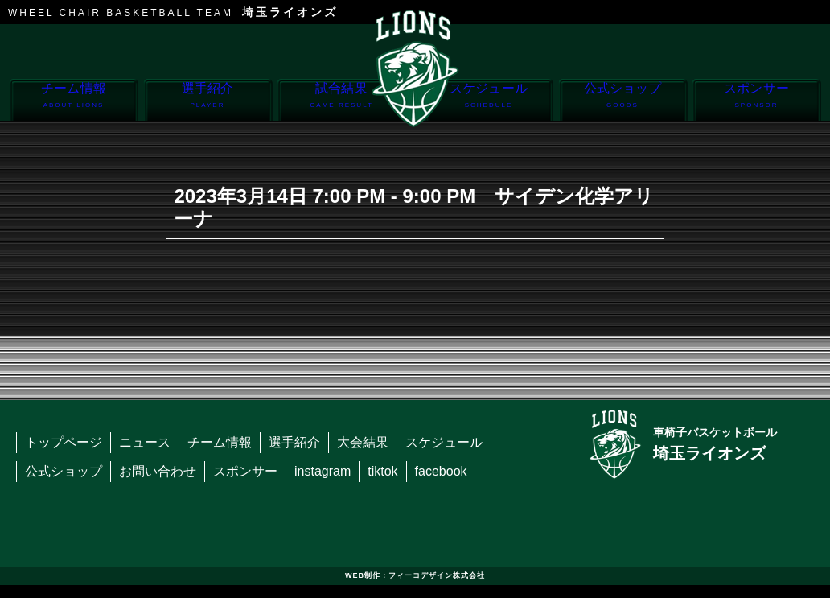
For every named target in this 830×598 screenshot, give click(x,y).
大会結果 (362, 442)
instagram (322, 471)
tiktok (382, 471)
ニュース (145, 442)
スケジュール (488, 101)
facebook (441, 471)
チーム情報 (73, 101)
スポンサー (756, 101)
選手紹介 (208, 101)
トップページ (63, 442)
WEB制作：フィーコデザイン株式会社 (415, 575)
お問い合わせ (157, 471)
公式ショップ (623, 101)
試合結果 (341, 101)
